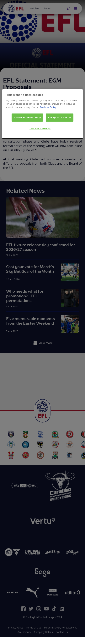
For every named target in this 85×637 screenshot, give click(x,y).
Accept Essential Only (27, 117)
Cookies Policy (48, 107)
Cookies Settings (39, 128)
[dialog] (42, 113)
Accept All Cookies (59, 117)
